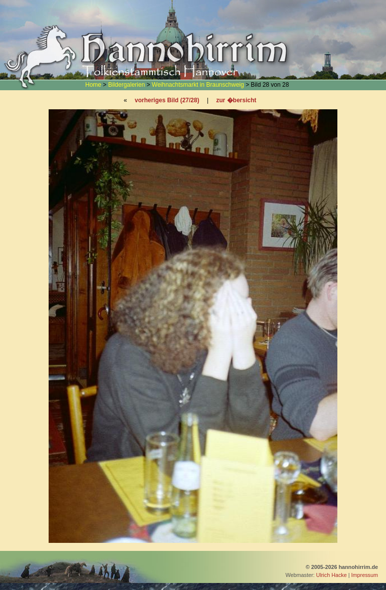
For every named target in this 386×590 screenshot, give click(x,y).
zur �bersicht (236, 100)
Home (93, 84)
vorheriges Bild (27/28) (167, 100)
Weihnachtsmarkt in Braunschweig (198, 84)
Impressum (364, 575)
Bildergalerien (126, 84)
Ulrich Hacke (331, 575)
